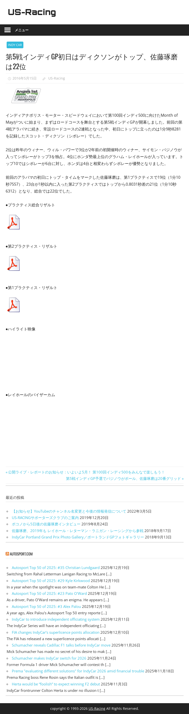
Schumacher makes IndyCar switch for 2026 (49, 658)
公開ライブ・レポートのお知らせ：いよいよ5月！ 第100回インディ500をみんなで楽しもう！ (86, 472)
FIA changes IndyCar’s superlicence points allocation (55, 632)
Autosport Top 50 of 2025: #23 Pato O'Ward (49, 593)
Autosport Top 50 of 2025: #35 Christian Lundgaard (56, 567)
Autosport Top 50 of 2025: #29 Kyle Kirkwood (51, 580)
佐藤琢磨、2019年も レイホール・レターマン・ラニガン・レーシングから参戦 (77, 530)
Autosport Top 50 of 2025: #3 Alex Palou (46, 606)
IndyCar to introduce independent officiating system (56, 619)
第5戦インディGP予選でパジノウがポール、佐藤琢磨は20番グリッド (123, 478)
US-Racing (32, 12)
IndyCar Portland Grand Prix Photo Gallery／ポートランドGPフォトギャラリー (78, 537)
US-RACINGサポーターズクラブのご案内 (45, 517)
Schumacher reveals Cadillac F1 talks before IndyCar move (61, 645)
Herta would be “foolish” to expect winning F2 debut (56, 684)
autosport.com (21, 553)
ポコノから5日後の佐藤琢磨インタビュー (46, 523)
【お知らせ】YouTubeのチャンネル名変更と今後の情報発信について (69, 511)
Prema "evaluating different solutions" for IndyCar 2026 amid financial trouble (78, 670)
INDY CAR (15, 45)
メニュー (22, 30)
